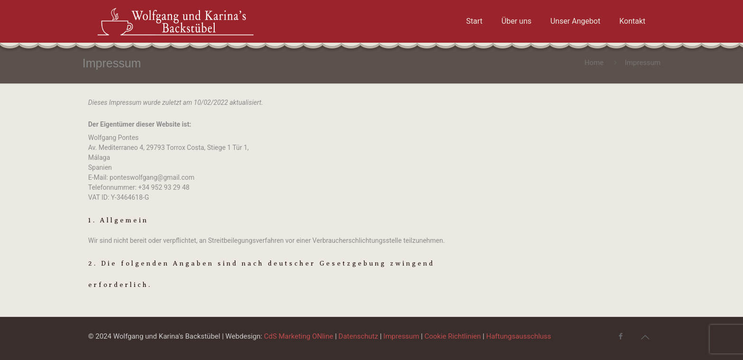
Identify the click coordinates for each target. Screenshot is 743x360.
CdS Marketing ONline (298, 336)
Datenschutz (358, 336)
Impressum (401, 336)
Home (593, 62)
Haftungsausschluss (518, 336)
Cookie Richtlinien (453, 336)
